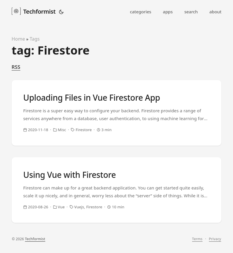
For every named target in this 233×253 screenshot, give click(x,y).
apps (168, 12)
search (191, 12)
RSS (16, 67)
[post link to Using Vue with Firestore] (116, 190)
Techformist (33, 11)
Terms (197, 238)
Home (18, 39)
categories (140, 12)
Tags (35, 39)
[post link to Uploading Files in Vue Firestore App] (116, 113)
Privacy (215, 238)
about (215, 12)
